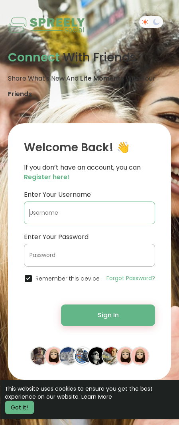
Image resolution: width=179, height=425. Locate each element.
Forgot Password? (130, 278)
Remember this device (67, 279)
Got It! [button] (19, 407)
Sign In (108, 315)
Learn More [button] (96, 397)
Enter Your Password (56, 236)
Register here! (46, 177)
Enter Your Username (57, 194)
